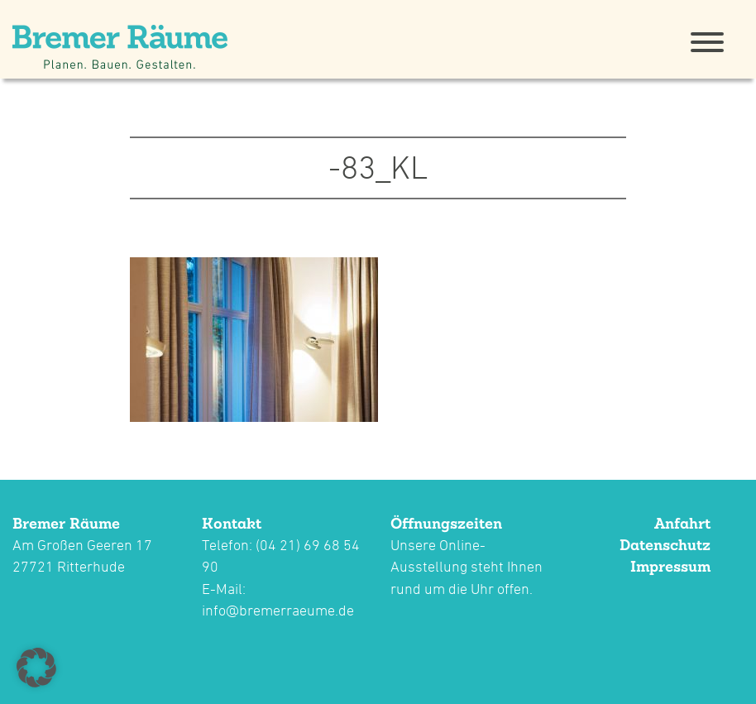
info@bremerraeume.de (278, 610)
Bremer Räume (66, 523)
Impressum (670, 566)
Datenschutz (665, 544)
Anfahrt (682, 523)
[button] (36, 667)
